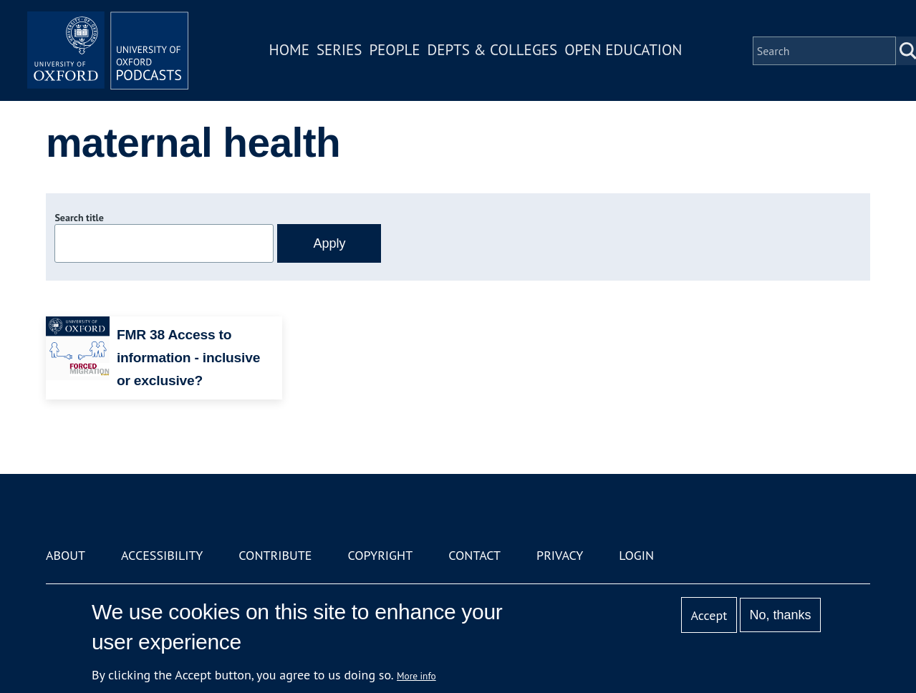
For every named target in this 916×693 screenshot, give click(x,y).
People (400, 52)
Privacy (559, 555)
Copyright (380, 555)
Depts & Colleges (498, 52)
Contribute (275, 555)
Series (344, 52)
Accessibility (162, 555)
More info (416, 675)
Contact (474, 555)
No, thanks (780, 615)
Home (294, 52)
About (65, 555)
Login (636, 555)
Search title (78, 217)
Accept (709, 615)
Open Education (629, 52)
